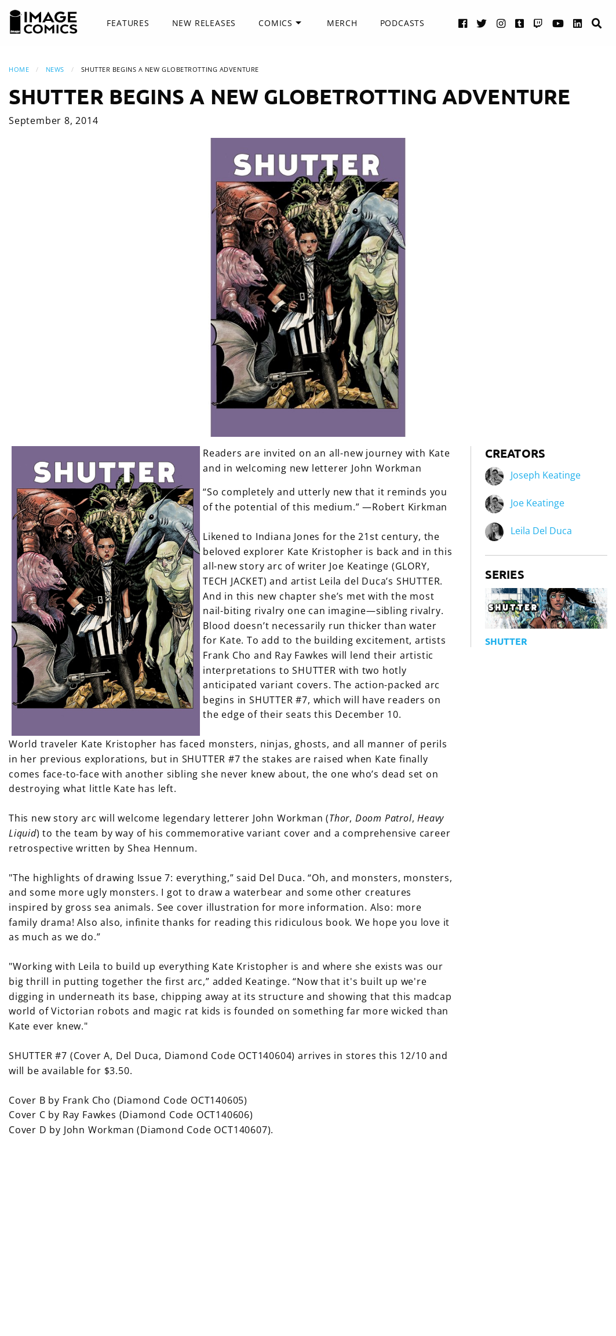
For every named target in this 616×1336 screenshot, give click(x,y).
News (55, 69)
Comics (275, 22)
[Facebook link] (463, 23)
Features (128, 22)
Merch (342, 22)
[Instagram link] (501, 23)
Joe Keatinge (537, 503)
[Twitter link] (481, 23)
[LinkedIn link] (577, 23)
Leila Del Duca (541, 530)
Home (19, 69)
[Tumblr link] (519, 23)
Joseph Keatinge (546, 475)
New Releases (204, 22)
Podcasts (402, 22)
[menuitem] (128, 23)
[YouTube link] (558, 23)
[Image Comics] (43, 22)
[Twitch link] (538, 23)
